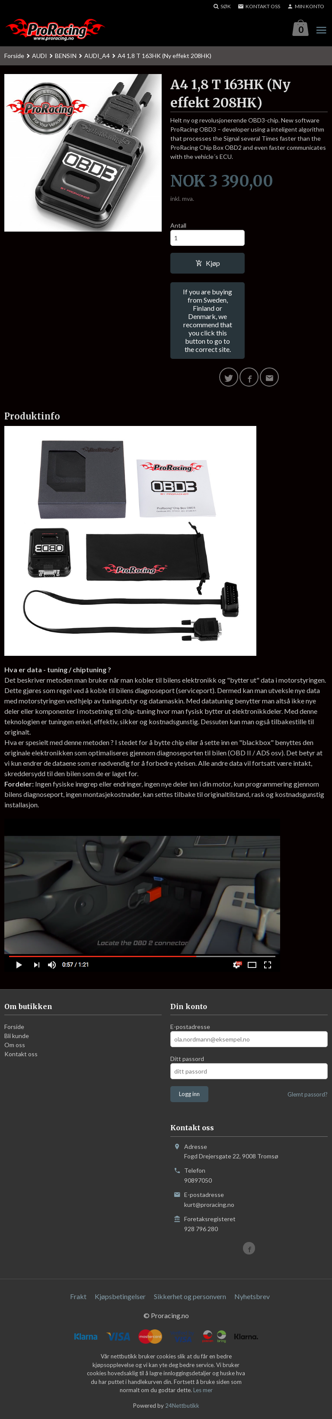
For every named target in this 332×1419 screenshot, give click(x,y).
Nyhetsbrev (252, 1296)
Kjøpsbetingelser (120, 1296)
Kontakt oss (21, 1054)
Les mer (203, 1390)
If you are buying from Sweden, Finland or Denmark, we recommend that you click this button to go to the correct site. (207, 320)
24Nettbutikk (182, 1405)
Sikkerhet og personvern (190, 1296)
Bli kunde (16, 1035)
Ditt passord (187, 1058)
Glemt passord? (307, 1094)
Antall (178, 225)
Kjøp (207, 263)
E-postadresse (190, 1026)
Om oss (14, 1044)
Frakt (78, 1296)
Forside (14, 55)
